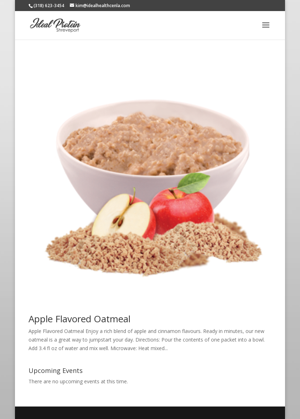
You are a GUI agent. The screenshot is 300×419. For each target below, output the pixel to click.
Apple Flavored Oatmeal (79, 318)
